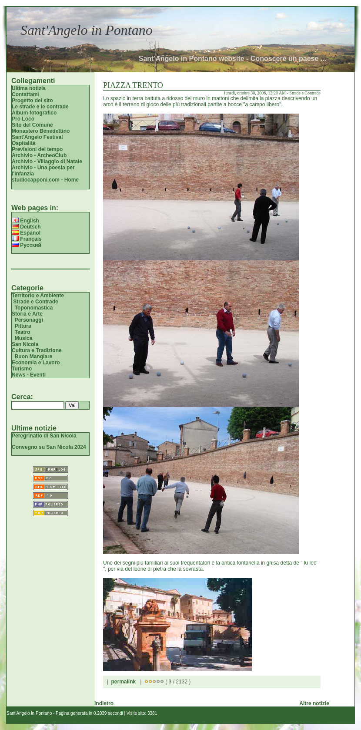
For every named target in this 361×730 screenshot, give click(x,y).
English (25, 221)
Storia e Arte (27, 314)
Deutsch (26, 227)
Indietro (104, 703)
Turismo (22, 369)
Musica (24, 338)
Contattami (25, 94)
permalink (123, 682)
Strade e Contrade (35, 302)
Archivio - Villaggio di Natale (47, 161)
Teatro (22, 332)
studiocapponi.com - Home (45, 180)
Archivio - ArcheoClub (39, 155)
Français (27, 239)
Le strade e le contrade (40, 107)
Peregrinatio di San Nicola (44, 436)
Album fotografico (34, 113)
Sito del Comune (32, 125)
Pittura (23, 326)
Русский (26, 245)
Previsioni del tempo (37, 149)
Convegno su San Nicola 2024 (49, 447)
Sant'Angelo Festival (37, 137)
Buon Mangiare (34, 356)
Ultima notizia (29, 88)
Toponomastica (34, 308)
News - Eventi (29, 375)
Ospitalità (24, 143)
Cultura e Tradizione (37, 350)
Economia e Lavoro (36, 363)
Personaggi (29, 320)
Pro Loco (23, 119)
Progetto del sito (32, 101)
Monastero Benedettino (41, 131)
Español (26, 233)
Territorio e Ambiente (38, 296)
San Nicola (25, 344)
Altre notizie (314, 703)
